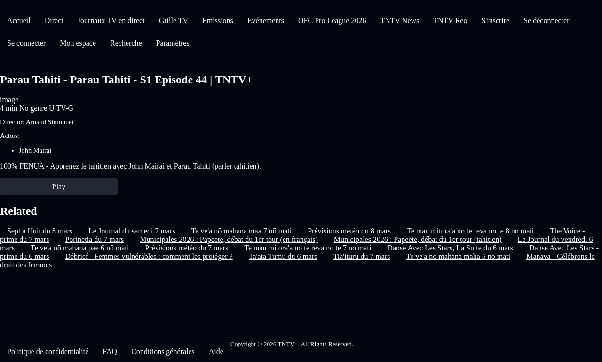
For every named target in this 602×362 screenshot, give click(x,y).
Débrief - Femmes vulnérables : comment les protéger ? (148, 256)
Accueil (19, 20)
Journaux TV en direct (111, 20)
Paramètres (173, 43)
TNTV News (399, 20)
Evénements (265, 20)
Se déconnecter (546, 20)
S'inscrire (495, 20)
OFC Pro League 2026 (332, 20)
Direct (54, 20)
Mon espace (78, 43)
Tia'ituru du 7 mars (361, 256)
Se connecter (26, 43)
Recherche (126, 43)
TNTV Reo (450, 20)
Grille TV (173, 20)
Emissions (217, 20)
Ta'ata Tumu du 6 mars (283, 256)
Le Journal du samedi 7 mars (131, 231)
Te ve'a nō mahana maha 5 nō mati (458, 256)
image (9, 100)
